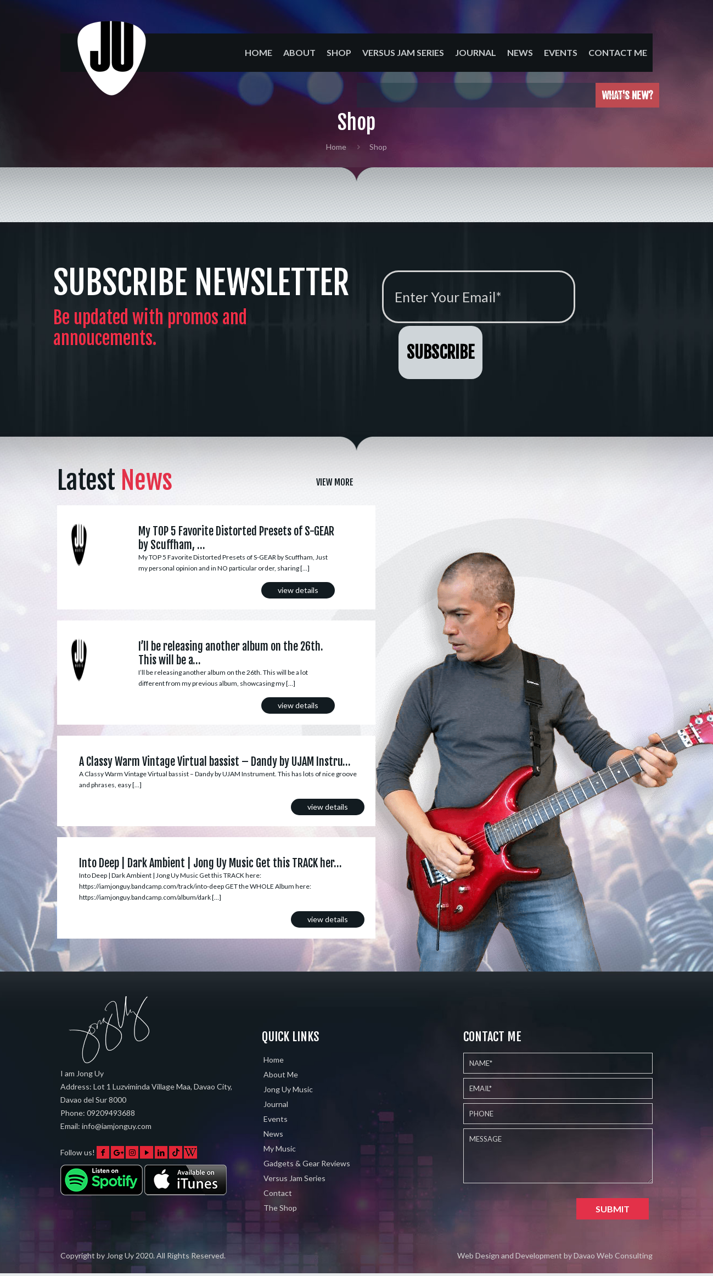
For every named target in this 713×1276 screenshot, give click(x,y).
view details (298, 590)
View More (334, 482)
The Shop (280, 1207)
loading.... (624, 95)
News (273, 1133)
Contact (277, 1193)
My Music (279, 1148)
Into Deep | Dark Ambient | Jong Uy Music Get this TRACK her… (210, 863)
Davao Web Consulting (613, 1255)
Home (336, 146)
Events (275, 1118)
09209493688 (111, 1112)
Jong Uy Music (288, 1089)
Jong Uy (120, 1255)
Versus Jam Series (294, 1178)
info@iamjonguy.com (116, 1126)
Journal (275, 1104)
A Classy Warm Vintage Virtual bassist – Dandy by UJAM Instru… (214, 762)
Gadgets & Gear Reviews (306, 1163)
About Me (280, 1074)
